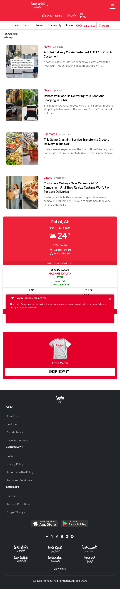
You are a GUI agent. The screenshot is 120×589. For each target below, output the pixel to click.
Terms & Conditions (18, 504)
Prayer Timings (16, 512)
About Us (12, 416)
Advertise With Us (17, 440)
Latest (28, 25)
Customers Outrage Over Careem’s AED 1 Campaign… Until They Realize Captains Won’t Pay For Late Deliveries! (77, 187)
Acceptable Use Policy (20, 472)
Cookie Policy (15, 432)
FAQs (10, 456)
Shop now (59, 371)
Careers (11, 496)
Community (54, 25)
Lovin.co (12, 424)
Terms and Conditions (19, 480)
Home (15, 25)
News (39, 25)
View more (60, 570)
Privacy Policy (15, 464)
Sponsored (50, 134)
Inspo (69, 25)
